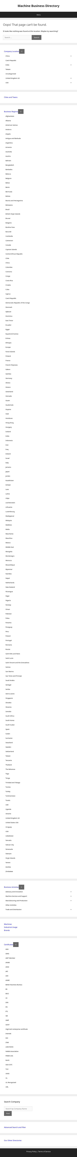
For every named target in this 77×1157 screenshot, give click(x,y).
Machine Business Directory (38, 6)
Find (8, 1113)
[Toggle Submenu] (22, 51)
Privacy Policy (31, 1151)
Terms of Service (44, 1151)
